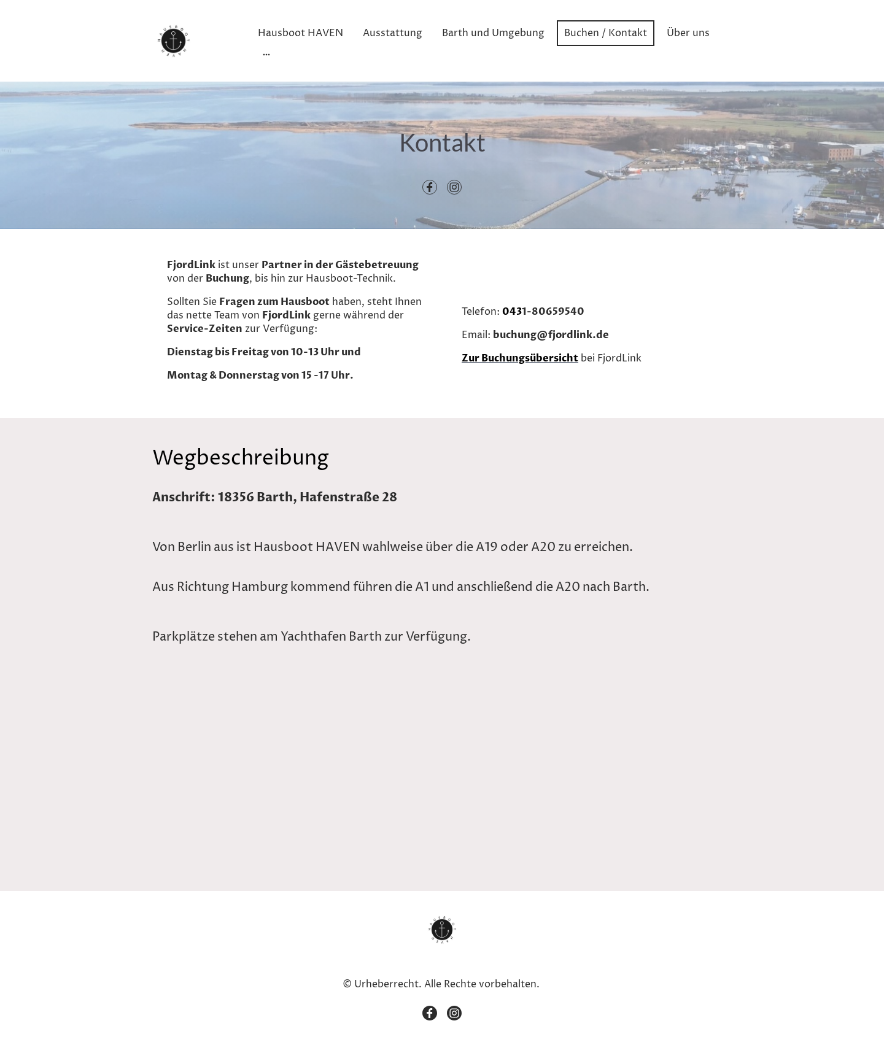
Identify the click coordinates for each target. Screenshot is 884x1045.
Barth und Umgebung (493, 33)
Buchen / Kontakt (605, 33)
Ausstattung (392, 33)
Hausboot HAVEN (300, 33)
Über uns (688, 33)
